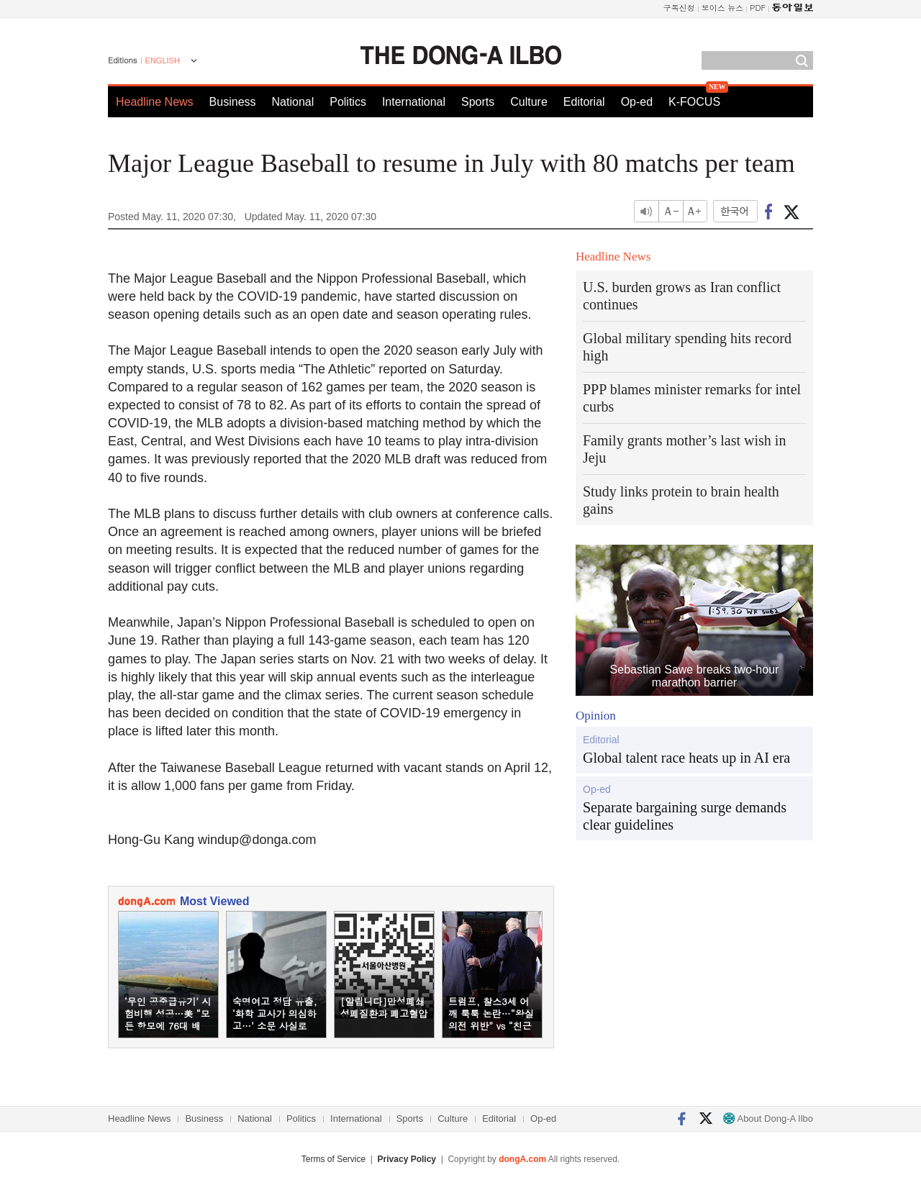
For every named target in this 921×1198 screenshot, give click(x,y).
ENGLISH (162, 60)
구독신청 (679, 7)
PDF (758, 7)
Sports (477, 102)
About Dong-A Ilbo (768, 1118)
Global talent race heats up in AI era (686, 758)
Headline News (155, 102)
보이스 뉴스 (723, 7)
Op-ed (637, 102)
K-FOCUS (694, 102)
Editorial (584, 102)
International (413, 102)
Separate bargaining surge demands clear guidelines (684, 815)
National (293, 102)
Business (232, 102)
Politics (348, 102)
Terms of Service (333, 1159)
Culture (529, 102)
